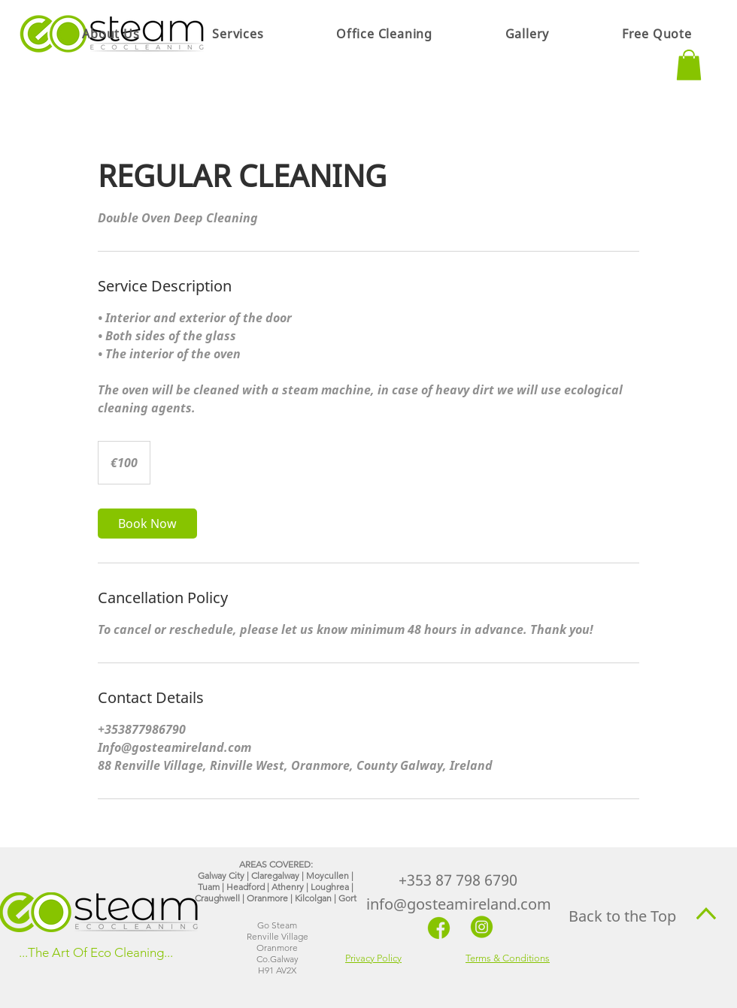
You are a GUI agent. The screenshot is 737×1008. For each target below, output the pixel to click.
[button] (238, 34)
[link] (147, 524)
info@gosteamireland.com (458, 904)
